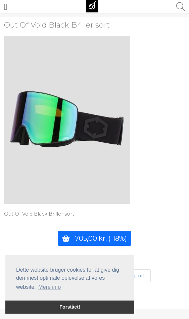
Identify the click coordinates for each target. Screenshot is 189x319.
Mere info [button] (49, 287)
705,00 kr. (94, 238)
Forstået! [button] (69, 307)
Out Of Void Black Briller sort (57, 25)
